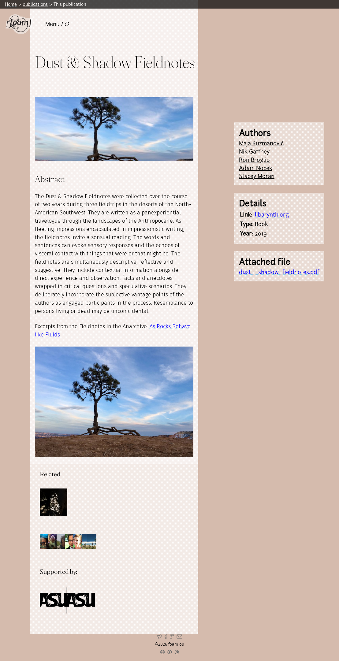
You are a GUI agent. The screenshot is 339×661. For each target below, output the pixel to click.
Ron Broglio (254, 159)
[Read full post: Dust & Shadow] (53, 502)
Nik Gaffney (254, 151)
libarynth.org (272, 214)
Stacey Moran (256, 176)
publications (35, 4)
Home (11, 4)
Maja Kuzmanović (261, 143)
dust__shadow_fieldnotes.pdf (279, 272)
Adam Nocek (255, 168)
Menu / (57, 24)
